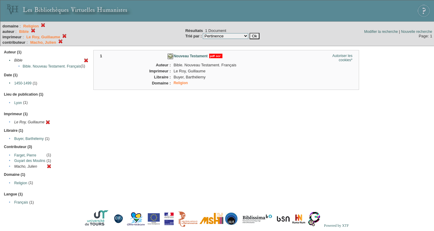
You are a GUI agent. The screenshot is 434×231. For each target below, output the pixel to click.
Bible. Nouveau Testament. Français (52, 66)
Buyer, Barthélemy (29, 139)
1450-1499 (22, 83)
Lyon (18, 103)
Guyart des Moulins (29, 161)
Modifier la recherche (381, 32)
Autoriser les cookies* (342, 58)
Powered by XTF (336, 225)
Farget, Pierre (25, 155)
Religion (20, 183)
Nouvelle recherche (416, 32)
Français (21, 202)
